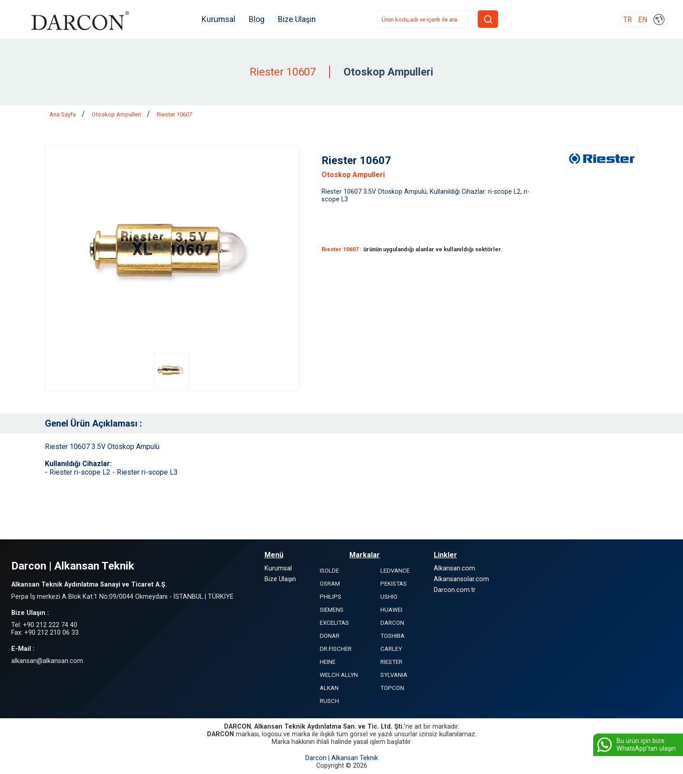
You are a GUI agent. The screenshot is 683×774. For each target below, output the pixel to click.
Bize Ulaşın (298, 19)
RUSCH (329, 701)
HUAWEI (391, 609)
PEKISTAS (393, 583)
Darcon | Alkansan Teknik (341, 758)
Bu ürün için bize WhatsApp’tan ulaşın (635, 745)
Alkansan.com (454, 568)
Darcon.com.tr (455, 590)
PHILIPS (330, 596)
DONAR (329, 635)
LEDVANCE (395, 570)
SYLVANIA (393, 675)
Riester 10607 (174, 114)
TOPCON (392, 688)
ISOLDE (329, 570)
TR (627, 19)
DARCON (392, 622)
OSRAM (330, 583)
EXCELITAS (334, 622)
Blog (257, 19)
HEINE (327, 661)
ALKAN (329, 688)
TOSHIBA (392, 635)
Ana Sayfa (63, 114)
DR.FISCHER (336, 648)
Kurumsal (219, 19)
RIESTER (391, 661)
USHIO (388, 596)
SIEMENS (332, 609)
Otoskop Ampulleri (117, 114)
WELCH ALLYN (339, 675)
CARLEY (391, 648)
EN (642, 19)
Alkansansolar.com (461, 579)
